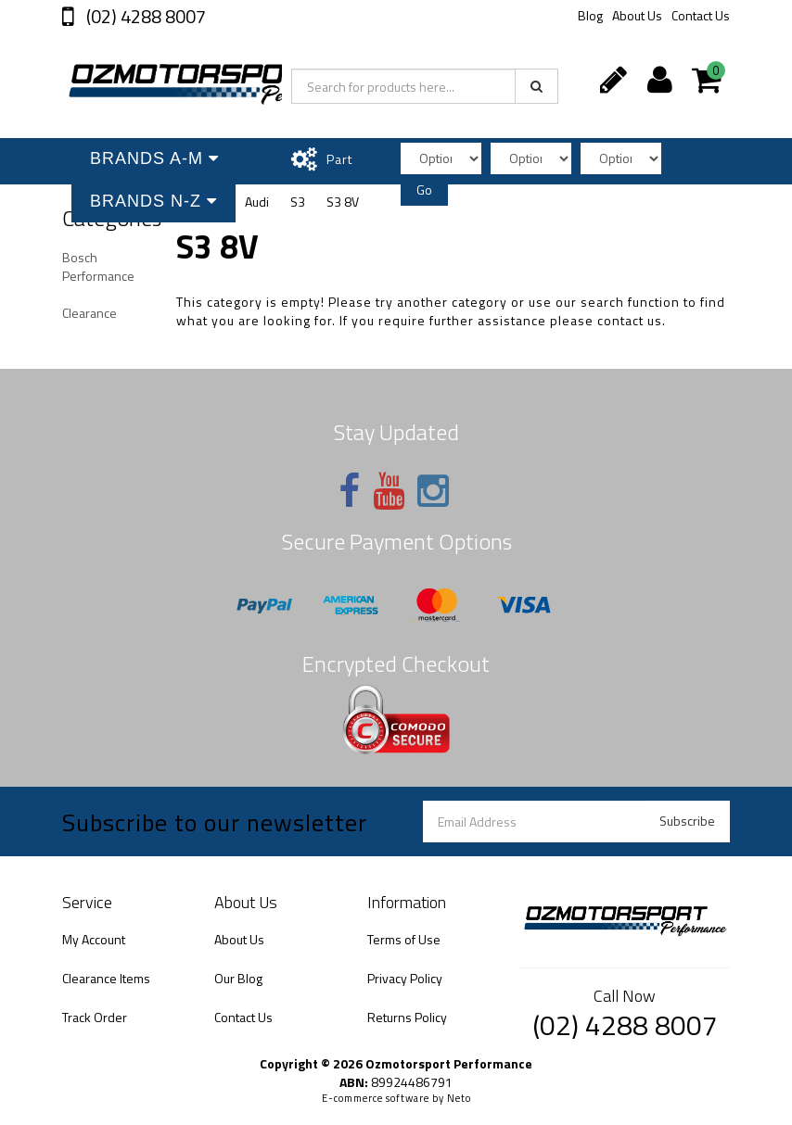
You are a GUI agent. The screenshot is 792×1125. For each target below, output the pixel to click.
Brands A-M (154, 158)
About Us (637, 15)
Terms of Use (404, 939)
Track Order (94, 1017)
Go (424, 189)
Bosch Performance (98, 266)
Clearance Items (106, 978)
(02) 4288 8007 (144, 16)
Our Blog (238, 978)
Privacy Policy (404, 978)
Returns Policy (407, 1017)
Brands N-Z (153, 201)
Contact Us (700, 15)
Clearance (89, 312)
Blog (590, 15)
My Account (93, 939)
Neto (459, 1098)
